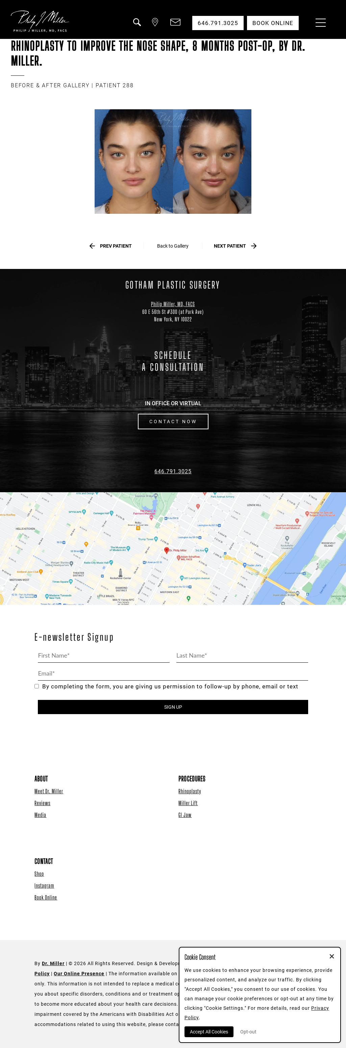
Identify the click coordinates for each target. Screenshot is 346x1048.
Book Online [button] (272, 23)
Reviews (42, 803)
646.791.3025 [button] (218, 23)
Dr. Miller (53, 963)
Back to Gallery (173, 246)
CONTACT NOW (173, 421)
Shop (39, 873)
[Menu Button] (319, 23)
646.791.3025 (173, 471)
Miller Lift (188, 803)
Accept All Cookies (209, 1031)
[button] (136, 26)
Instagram (44, 885)
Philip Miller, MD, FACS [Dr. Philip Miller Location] (173, 304)
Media (40, 815)
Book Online (45, 897)
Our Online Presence (79, 973)
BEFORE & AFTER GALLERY (50, 85)
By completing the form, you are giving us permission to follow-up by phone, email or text (166, 686)
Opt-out (248, 1031)
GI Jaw (185, 815)
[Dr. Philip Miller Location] (173, 315)
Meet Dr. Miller (48, 791)
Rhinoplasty (189, 791)
